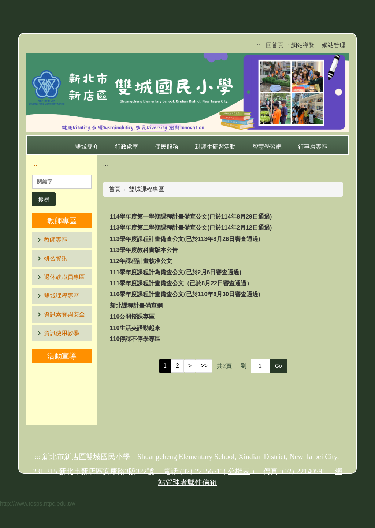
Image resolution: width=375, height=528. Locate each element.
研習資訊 (55, 258)
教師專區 (55, 240)
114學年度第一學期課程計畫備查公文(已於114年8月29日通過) (191, 216)
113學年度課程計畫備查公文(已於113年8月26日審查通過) (185, 239)
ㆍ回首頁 (271, 45)
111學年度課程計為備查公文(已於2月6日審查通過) (175, 272)
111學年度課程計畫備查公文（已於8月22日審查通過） (181, 283)
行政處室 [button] (126, 147)
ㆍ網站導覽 (300, 45)
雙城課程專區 (61, 296)
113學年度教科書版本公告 (144, 250)
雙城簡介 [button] (87, 147)
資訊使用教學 (61, 333)
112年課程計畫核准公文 (141, 261)
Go (278, 366)
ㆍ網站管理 (330, 45)
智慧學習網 (267, 147)
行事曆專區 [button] (312, 147)
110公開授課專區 (132, 316)
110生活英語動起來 (135, 328)
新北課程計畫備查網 (136, 305)
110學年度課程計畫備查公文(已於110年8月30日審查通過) (185, 294)
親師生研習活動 (215, 147)
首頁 (114, 189)
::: (257, 45)
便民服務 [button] (166, 147)
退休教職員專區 (64, 277)
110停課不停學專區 (135, 339)
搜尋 (44, 200)
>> (204, 365)
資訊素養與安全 (64, 314)
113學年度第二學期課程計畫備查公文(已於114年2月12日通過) (191, 227)
